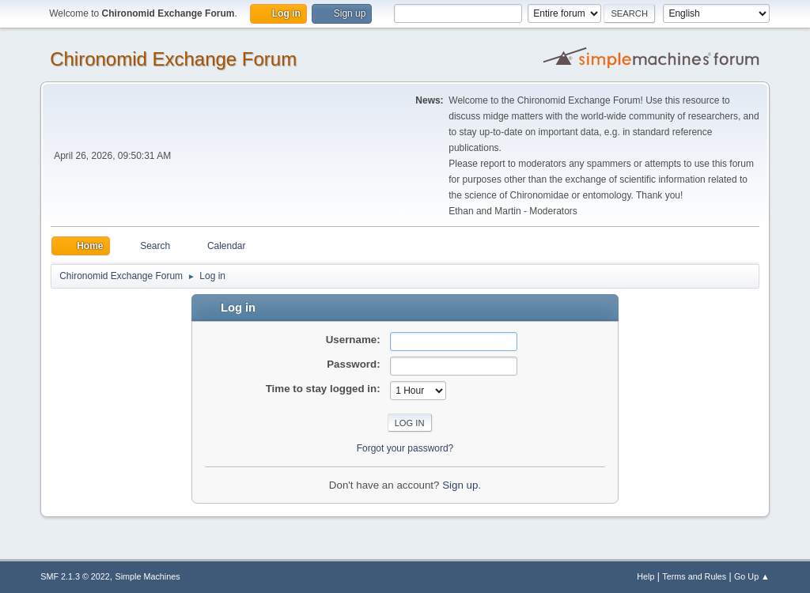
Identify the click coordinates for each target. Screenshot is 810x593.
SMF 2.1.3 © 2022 (75, 576)
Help (645, 576)
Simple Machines (147, 576)
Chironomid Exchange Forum (173, 59)
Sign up (460, 485)
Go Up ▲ (752, 576)
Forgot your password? (405, 448)
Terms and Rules (694, 576)
